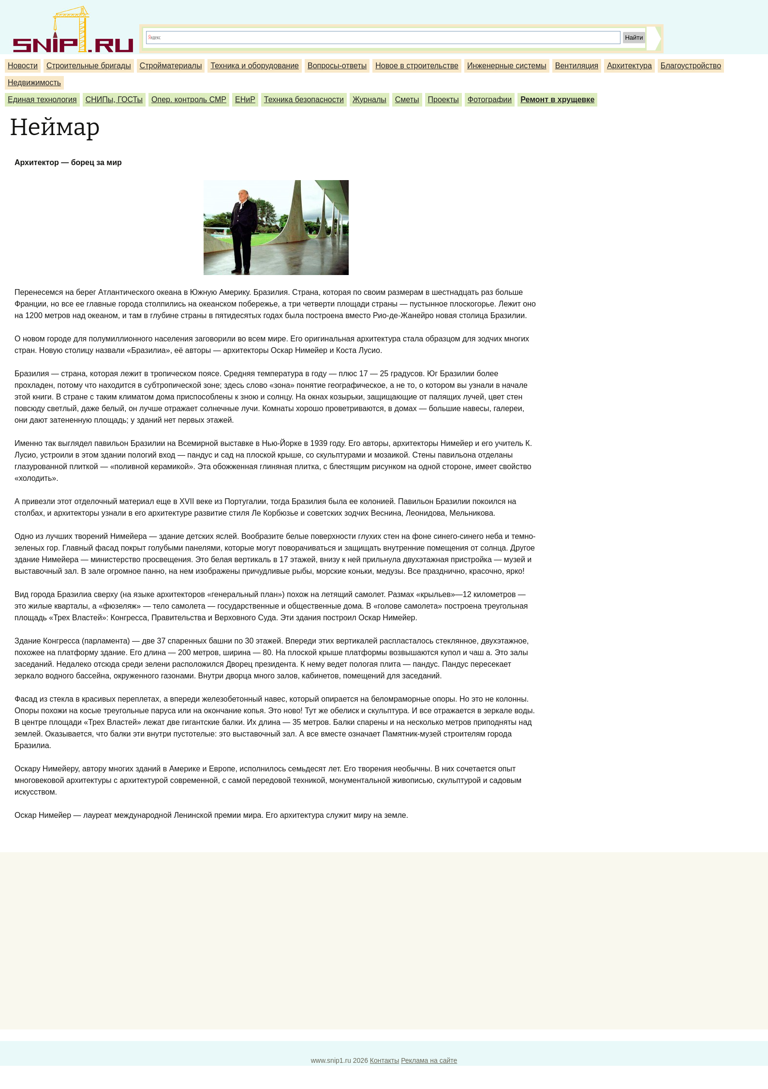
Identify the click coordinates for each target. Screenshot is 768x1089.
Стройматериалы (171, 65)
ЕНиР (245, 99)
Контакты (384, 1060)
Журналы (369, 99)
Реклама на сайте (429, 1060)
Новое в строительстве (416, 65)
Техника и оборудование (254, 65)
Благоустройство (691, 65)
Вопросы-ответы (337, 65)
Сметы (407, 99)
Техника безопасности (304, 99)
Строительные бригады (88, 65)
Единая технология (42, 99)
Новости (23, 65)
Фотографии (490, 99)
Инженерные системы (506, 65)
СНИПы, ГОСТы (114, 99)
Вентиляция (576, 65)
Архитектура (629, 65)
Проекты (443, 99)
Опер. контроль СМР (188, 99)
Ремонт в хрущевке (557, 99)
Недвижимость (34, 82)
